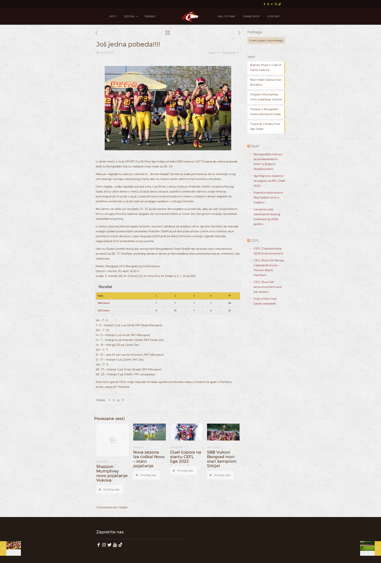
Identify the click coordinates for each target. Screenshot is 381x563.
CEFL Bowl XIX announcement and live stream (267, 286)
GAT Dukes (103, 310)
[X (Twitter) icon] (268, 4)
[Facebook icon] (264, 4)
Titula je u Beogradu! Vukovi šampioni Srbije (265, 111)
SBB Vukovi (104, 303)
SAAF (255, 146)
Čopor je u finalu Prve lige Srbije (265, 126)
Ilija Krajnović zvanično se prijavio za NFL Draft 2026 (269, 180)
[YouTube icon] (272, 4)
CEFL (255, 241)
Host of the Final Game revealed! (265, 301)
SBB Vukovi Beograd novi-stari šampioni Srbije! (221, 459)
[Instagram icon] (275, 4)
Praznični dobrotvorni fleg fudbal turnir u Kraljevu (268, 197)
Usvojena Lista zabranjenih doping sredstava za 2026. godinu (267, 217)
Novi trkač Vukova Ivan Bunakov (265, 82)
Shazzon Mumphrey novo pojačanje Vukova (112, 473)
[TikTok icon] (279, 4)
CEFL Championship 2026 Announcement (268, 251)
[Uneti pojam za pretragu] (266, 40)
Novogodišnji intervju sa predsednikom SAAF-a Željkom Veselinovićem (268, 161)
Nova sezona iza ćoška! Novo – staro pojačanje (149, 459)
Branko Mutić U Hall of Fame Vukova (265, 67)
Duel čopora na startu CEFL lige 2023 (185, 457)
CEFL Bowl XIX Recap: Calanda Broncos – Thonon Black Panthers (269, 268)
